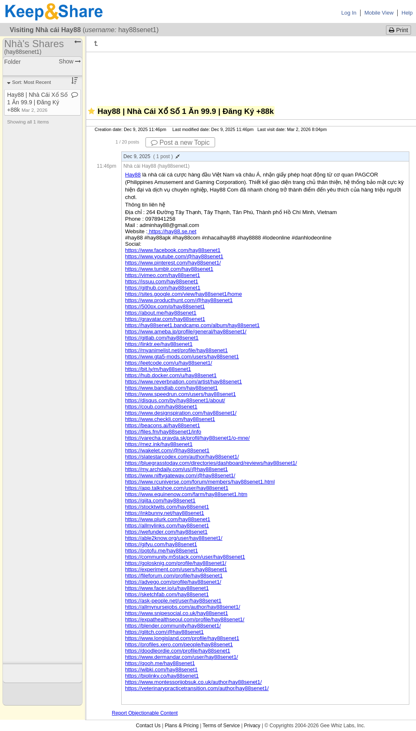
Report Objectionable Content (145, 713)
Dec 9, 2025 (151, 156)
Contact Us (148, 725)
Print (398, 30)
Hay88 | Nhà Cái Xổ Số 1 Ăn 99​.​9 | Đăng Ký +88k (37, 102)
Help (407, 13)
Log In (348, 13)
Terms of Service (221, 725)
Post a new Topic (180, 142)
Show (70, 61)
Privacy (252, 725)
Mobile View (378, 13)
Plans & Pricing (181, 725)
